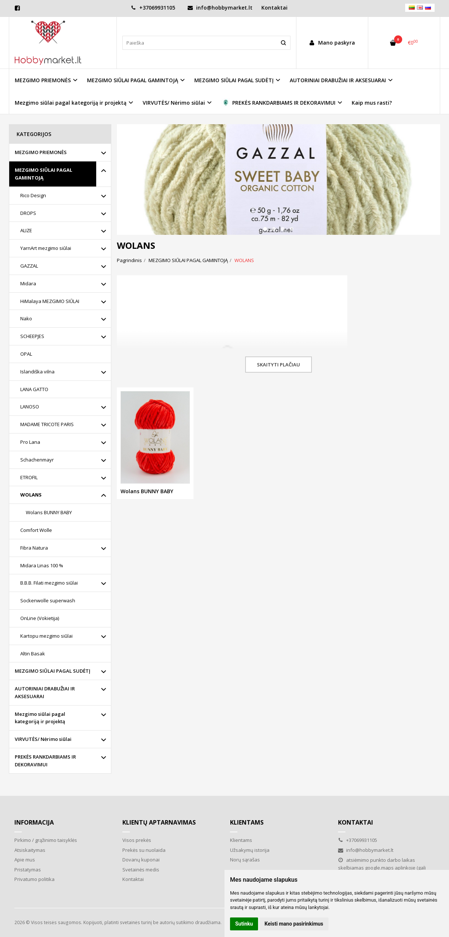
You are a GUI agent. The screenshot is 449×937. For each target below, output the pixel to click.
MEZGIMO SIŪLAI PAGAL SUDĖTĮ (52, 671)
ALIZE (26, 230)
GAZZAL (29, 265)
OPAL (26, 354)
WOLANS (31, 494)
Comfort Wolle (36, 530)
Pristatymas (27, 869)
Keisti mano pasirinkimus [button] (294, 924)
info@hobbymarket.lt (220, 7)
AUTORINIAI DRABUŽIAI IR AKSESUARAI (45, 692)
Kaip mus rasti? (372, 102)
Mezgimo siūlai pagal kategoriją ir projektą (40, 718)
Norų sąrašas (245, 859)
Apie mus (24, 859)
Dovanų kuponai (141, 859)
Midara (28, 283)
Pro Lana (30, 442)
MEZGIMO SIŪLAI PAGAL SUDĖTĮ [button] (234, 80)
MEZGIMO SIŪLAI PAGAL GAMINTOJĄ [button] (132, 80)
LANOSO (29, 406)
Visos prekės (136, 840)
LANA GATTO (34, 389)
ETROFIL (29, 477)
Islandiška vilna (37, 371)
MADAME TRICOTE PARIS (47, 424)
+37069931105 (153, 7)
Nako (26, 318)
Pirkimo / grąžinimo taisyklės (45, 840)
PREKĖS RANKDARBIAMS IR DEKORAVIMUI (45, 760)
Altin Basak (32, 653)
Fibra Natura (34, 547)
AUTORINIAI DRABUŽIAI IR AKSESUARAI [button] (338, 80)
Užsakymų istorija (249, 850)
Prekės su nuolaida (144, 850)
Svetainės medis (140, 869)
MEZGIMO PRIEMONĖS (41, 152)
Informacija (34, 822)
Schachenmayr (37, 459)
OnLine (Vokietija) (39, 618)
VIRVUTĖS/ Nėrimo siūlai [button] (174, 102)
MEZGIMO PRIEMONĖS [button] (43, 80)
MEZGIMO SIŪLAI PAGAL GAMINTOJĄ (43, 174)
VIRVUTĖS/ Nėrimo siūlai (43, 739)
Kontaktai (274, 7)
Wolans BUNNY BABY (49, 512)
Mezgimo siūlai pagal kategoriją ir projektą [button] (70, 102)
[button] (265, 229)
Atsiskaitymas (29, 850)
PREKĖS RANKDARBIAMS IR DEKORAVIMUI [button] (278, 102)
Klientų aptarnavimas (159, 822)
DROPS (28, 213)
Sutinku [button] (244, 924)
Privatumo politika (34, 879)
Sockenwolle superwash (47, 600)
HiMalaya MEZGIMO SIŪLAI (49, 301)
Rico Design (33, 195)
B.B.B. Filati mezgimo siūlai (49, 582)
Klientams (247, 822)
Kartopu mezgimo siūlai (46, 636)
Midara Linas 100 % (41, 565)
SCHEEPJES (32, 336)
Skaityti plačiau (278, 364)
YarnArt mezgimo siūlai (45, 248)
